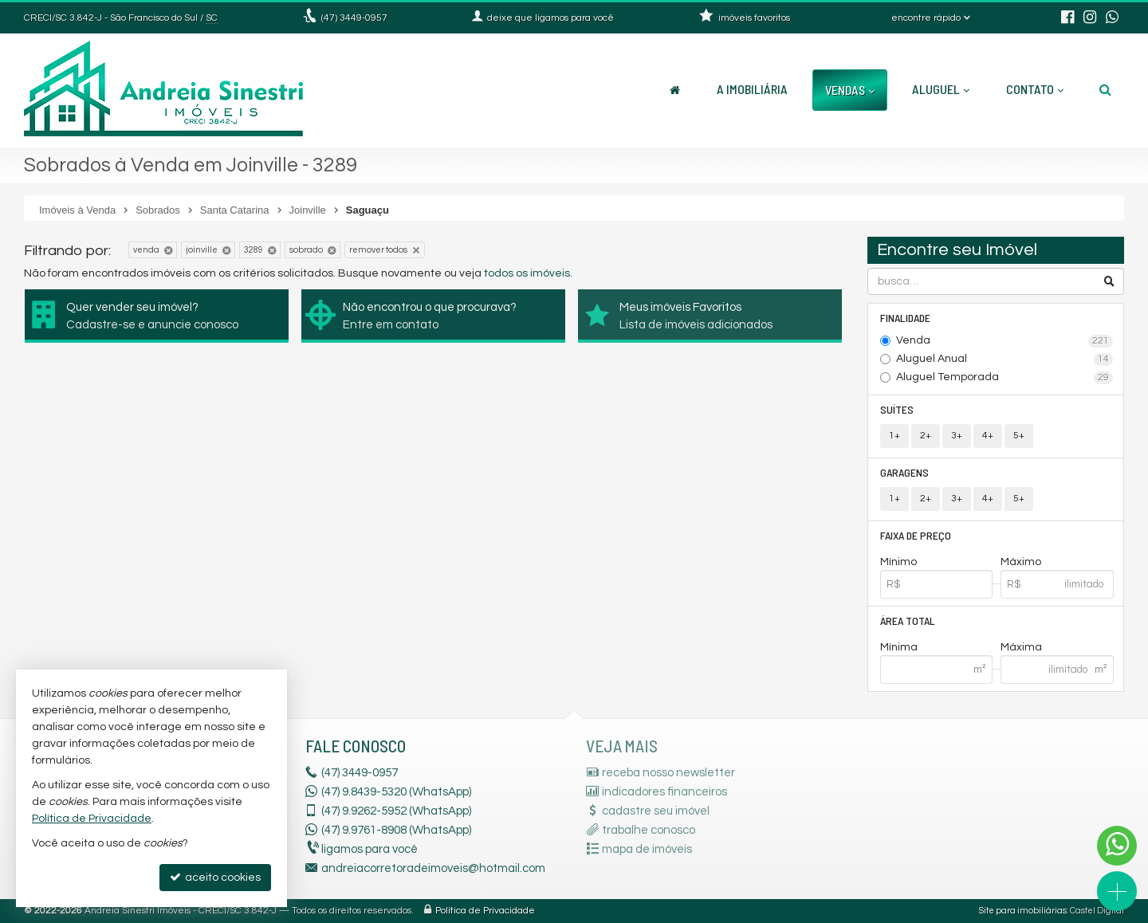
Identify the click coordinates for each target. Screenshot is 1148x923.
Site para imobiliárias (1023, 910)
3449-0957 (354, 18)
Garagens (904, 472)
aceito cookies (215, 877)
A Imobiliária (752, 88)
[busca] (1105, 89)
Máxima (1021, 647)
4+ (987, 435)
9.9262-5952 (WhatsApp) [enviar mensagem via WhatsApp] (396, 811)
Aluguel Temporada (1005, 377)
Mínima (899, 647)
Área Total (907, 620)
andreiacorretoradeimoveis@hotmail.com (433, 868)
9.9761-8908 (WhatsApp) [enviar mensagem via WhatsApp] (396, 830)
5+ (1018, 435)
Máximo (1021, 562)
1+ (894, 435)
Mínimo (898, 562)
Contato (1034, 88)
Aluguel (940, 88)
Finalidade (905, 317)
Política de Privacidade (485, 910)
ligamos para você (369, 849)
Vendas (850, 89)
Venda (1005, 341)
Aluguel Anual (1005, 359)
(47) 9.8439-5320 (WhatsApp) (396, 792)
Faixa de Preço (915, 535)
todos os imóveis (527, 273)
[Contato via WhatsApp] (1117, 846)
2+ (925, 435)
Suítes (897, 409)
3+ (956, 435)
